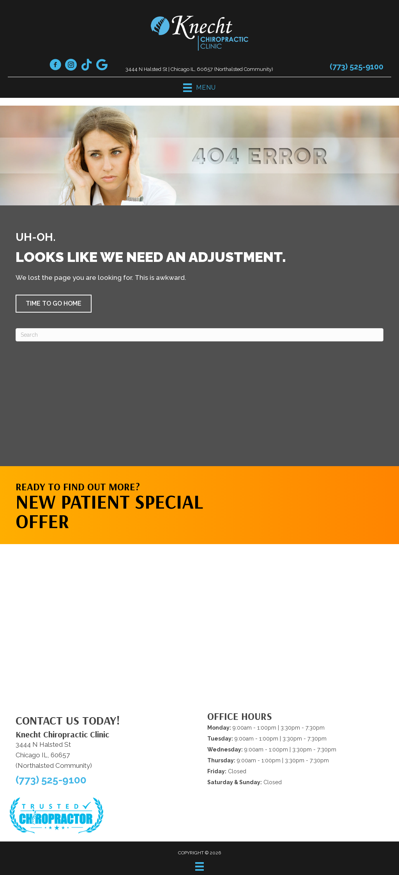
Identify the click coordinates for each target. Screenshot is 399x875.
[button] (54, 304)
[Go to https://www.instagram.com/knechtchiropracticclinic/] (71, 66)
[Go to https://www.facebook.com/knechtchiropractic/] (55, 66)
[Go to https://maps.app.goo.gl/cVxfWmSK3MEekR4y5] (102, 65)
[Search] (199, 334)
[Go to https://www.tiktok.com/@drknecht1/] (86, 65)
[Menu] (199, 866)
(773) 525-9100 (356, 66)
